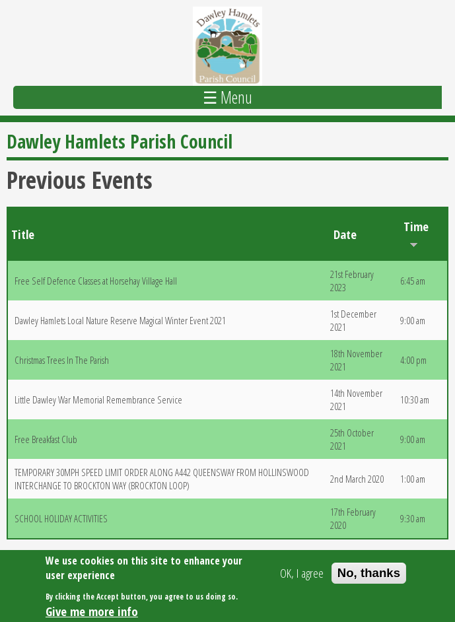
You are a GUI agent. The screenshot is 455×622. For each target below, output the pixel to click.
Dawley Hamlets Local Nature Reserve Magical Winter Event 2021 (120, 320)
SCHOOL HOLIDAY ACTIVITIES (61, 518)
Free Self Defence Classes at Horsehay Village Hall (96, 280)
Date (345, 234)
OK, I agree (302, 576)
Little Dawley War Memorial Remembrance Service (98, 399)
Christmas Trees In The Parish (62, 359)
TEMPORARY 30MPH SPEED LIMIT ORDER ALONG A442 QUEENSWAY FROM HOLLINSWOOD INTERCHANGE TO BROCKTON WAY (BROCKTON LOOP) (162, 479)
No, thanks (368, 575)
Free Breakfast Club (46, 439)
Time (416, 233)
